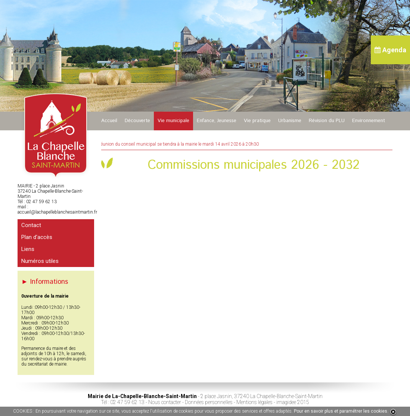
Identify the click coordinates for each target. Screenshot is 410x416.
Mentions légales (254, 402)
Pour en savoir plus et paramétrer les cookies (340, 411)
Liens (27, 249)
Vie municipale (173, 120)
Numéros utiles (40, 261)
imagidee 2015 (292, 402)
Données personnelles (209, 402)
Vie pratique (257, 120)
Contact (31, 225)
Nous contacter (164, 402)
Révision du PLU (327, 120)
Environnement (368, 120)
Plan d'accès (36, 237)
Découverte (137, 120)
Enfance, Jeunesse (216, 120)
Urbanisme (289, 120)
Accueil (109, 120)
